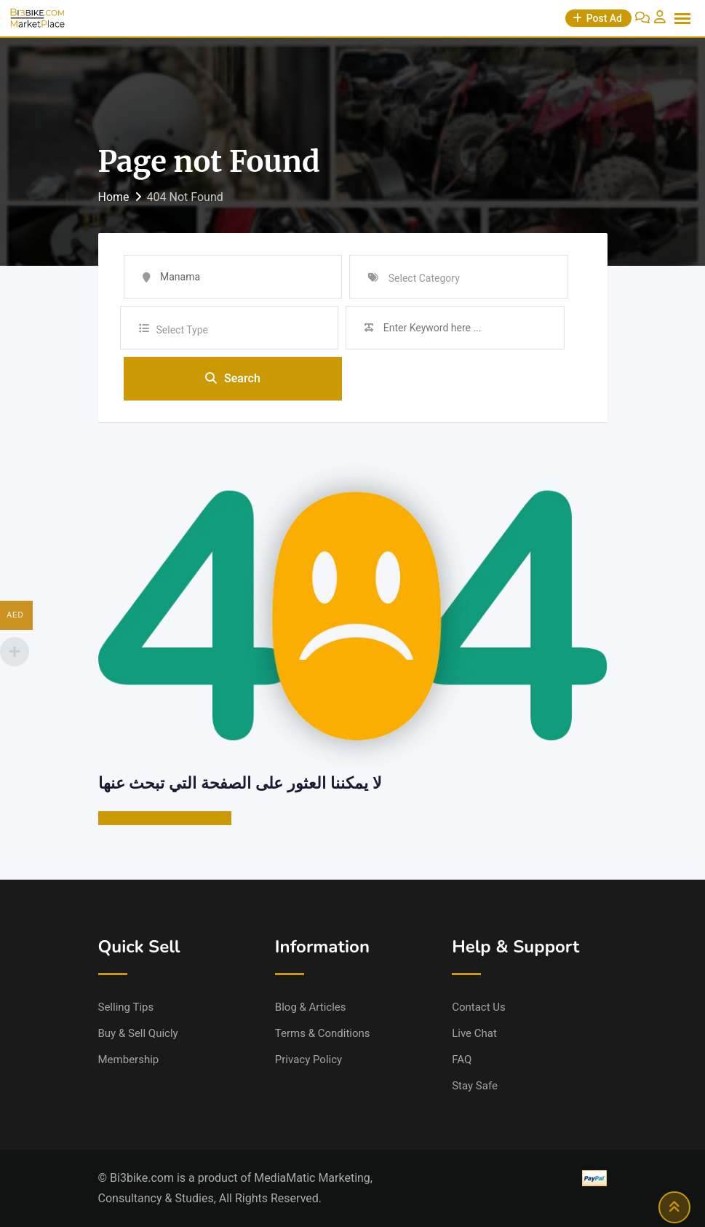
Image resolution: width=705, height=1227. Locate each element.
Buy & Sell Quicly (138, 1033)
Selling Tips (126, 1007)
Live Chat (474, 1033)
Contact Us (479, 1007)
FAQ (461, 1059)
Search (232, 378)
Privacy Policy (308, 1059)
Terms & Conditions (322, 1033)
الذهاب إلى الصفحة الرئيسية (165, 818)
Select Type (182, 330)
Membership (128, 1059)
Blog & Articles (310, 1007)
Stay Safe (475, 1085)
